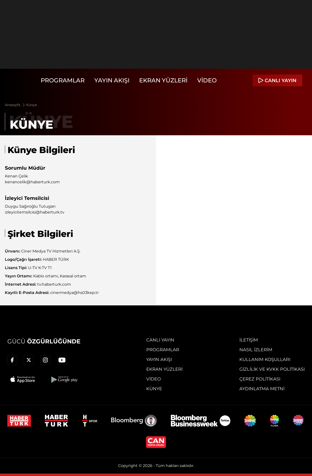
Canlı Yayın (160, 340)
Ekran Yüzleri (163, 80)
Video (207, 80)
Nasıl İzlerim (255, 349)
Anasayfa (15, 105)
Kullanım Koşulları (264, 359)
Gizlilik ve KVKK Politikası (272, 369)
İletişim (248, 340)
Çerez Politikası (259, 379)
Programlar (63, 80)
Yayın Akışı (111, 80)
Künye (31, 105)
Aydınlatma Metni (261, 388)
